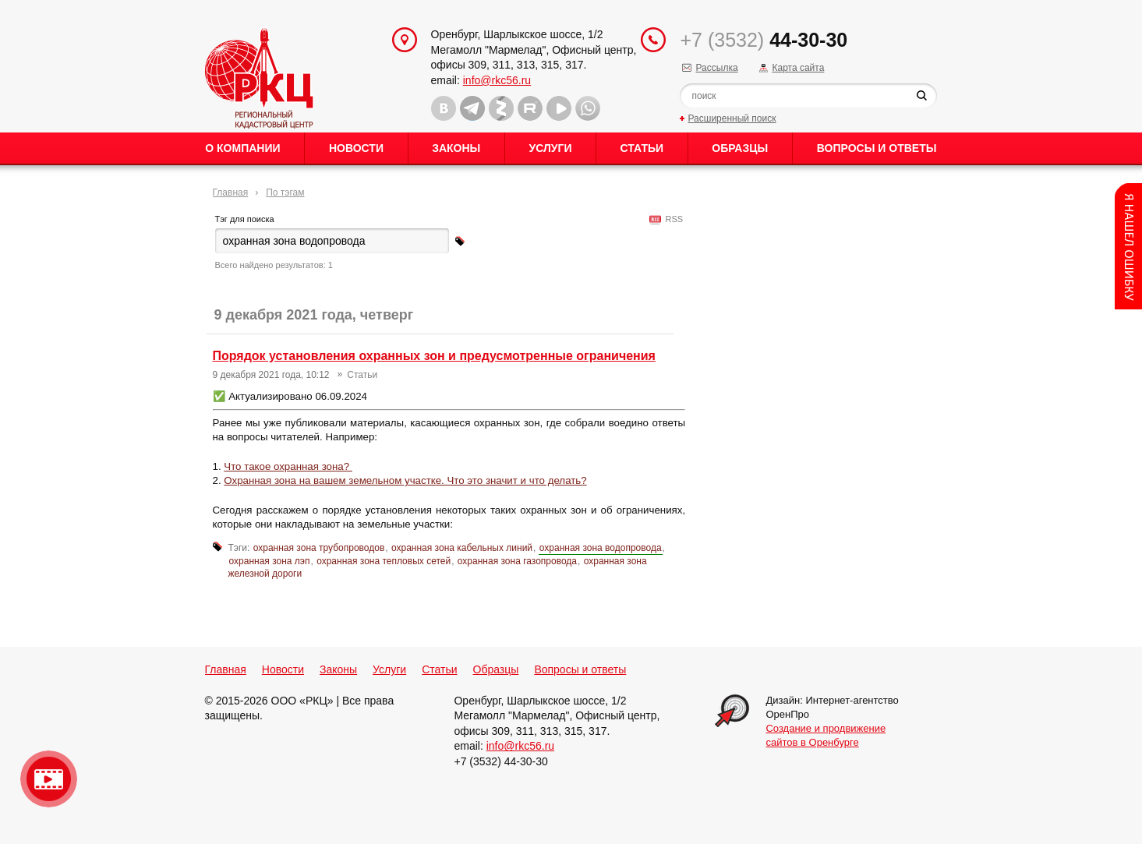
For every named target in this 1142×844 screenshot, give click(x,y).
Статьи (642, 148)
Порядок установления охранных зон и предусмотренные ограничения (434, 355)
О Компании (242, 148)
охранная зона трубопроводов (319, 547)
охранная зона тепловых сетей (383, 561)
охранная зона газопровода (517, 561)
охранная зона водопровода (600, 547)
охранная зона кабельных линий (461, 547)
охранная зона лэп (269, 561)
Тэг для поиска (244, 219)
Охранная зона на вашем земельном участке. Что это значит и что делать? (405, 480)
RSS (671, 219)
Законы (456, 148)
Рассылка (716, 67)
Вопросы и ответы (877, 148)
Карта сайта (798, 67)
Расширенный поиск (732, 118)
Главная (231, 192)
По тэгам (285, 192)
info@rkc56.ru (497, 80)
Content (1128, 246)
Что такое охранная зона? (288, 466)
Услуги (550, 148)
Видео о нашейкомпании (48, 778)
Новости (356, 148)
